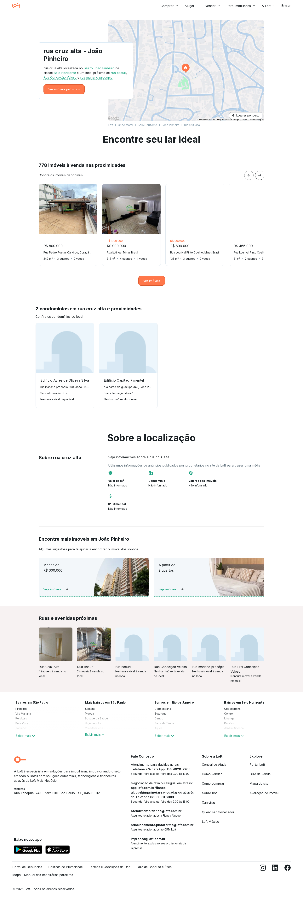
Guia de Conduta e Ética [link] (154, 867)
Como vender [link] (212, 774)
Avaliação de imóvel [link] (263, 793)
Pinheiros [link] (21, 708)
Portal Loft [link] (257, 764)
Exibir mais (25, 735)
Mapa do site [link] (258, 783)
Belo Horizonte (147, 125)
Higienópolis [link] (93, 723)
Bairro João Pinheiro (99, 68)
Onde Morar (125, 125)
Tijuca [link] (158, 728)
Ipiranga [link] (229, 718)
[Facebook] (287, 872)
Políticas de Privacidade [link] (65, 867)
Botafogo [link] (161, 713)
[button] (186, 70)
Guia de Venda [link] (260, 774)
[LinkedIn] (275, 872)
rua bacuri (118, 73)
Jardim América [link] (234, 728)
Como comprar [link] (213, 783)
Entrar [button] (286, 6)
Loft (110, 125)
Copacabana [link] (163, 708)
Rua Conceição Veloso (60, 77)
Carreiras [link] (208, 802)
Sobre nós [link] (209, 793)
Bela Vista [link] (21, 723)
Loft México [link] (210, 822)
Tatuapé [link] (20, 728)
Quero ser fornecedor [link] (218, 812)
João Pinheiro (171, 125)
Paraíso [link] (229, 723)
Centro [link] (159, 718)
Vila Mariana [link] (23, 713)
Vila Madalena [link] (94, 728)
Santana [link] (90, 708)
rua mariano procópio (96, 77)
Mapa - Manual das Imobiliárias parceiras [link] (42, 875)
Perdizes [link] (21, 718)
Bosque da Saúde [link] (96, 718)
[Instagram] (263, 872)
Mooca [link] (89, 713)
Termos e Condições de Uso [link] (109, 867)
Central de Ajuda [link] (214, 764)
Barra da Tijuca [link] (164, 723)
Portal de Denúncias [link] (27, 867)
